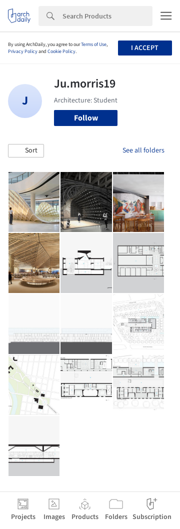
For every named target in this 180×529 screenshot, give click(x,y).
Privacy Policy (23, 51)
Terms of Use (93, 44)
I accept (144, 48)
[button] (26, 151)
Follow (86, 118)
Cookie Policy (62, 51)
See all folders (143, 151)
